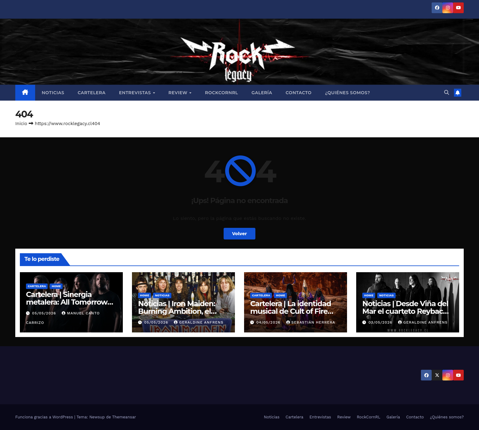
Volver (239, 233)
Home (56, 286)
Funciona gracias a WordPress (44, 417)
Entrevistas (135, 92)
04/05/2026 (269, 322)
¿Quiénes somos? (347, 92)
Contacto (299, 92)
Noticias (53, 92)
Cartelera (91, 92)
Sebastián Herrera (310, 322)
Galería (261, 92)
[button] (446, 92)
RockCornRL (221, 92)
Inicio (21, 123)
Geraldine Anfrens (198, 322)
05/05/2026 (44, 313)
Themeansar (124, 417)
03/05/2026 (381, 322)
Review (178, 92)
